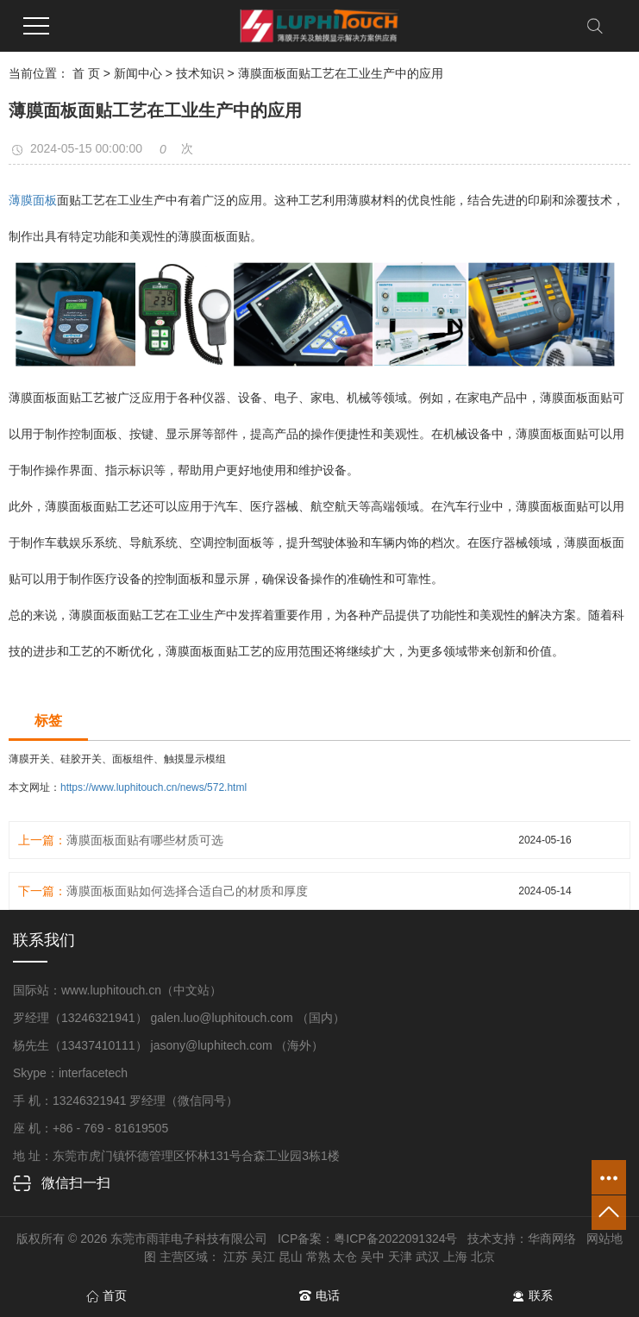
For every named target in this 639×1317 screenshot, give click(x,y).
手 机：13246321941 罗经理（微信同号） (125, 1100)
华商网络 (552, 1238)
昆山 (291, 1257)
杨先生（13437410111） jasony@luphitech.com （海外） (168, 1045)
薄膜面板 (33, 200)
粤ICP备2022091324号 (395, 1238)
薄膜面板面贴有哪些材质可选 (144, 840)
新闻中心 (138, 73)
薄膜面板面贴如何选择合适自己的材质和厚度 (187, 891)
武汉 (428, 1257)
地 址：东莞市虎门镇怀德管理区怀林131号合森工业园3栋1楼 (176, 1156)
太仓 (345, 1257)
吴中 (372, 1257)
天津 (400, 1257)
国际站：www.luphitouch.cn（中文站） (117, 990)
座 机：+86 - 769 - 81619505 (90, 1128)
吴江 (263, 1257)
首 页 (86, 73)
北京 (483, 1257)
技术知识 (200, 73)
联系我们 (44, 940)
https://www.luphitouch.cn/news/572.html (153, 787)
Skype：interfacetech (70, 1073)
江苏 (235, 1257)
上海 (455, 1257)
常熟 (318, 1257)
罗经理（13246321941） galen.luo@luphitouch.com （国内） (179, 1018)
